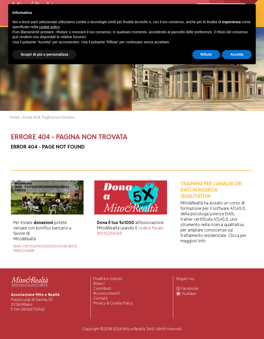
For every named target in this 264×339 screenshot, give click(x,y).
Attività (48, 23)
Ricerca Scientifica (92, 23)
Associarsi (235, 23)
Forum (145, 23)
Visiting (65, 23)
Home (14, 23)
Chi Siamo (30, 23)
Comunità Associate (205, 23)
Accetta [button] (236, 325)
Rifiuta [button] (206, 325)
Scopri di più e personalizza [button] (44, 325)
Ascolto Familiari (168, 23)
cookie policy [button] (49, 297)
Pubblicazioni (124, 23)
